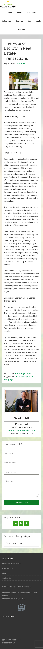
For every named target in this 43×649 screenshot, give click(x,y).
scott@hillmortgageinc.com (21, 430)
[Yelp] (21, 523)
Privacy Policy (7, 568)
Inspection (28, 376)
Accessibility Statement (11, 563)
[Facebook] (26, 523)
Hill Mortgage (21, 4)
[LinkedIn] (15, 523)
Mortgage (8, 379)
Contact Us (6, 578)
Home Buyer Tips (23, 373)
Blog (4, 573)
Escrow (19, 376)
